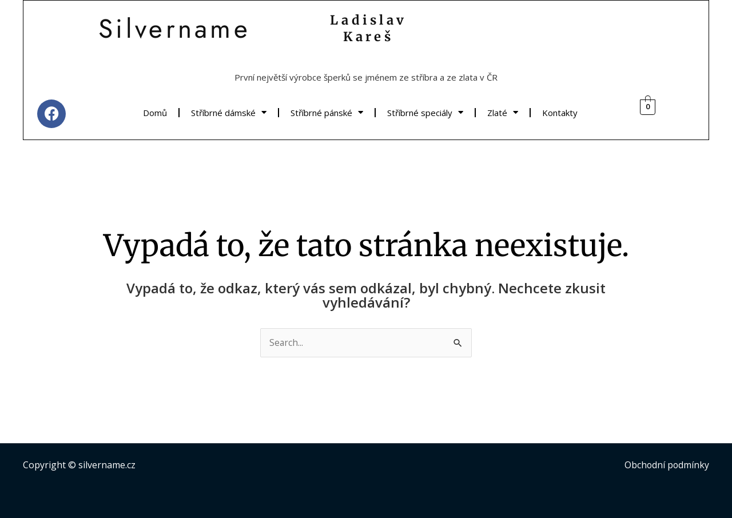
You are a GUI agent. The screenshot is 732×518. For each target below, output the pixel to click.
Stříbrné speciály (425, 112)
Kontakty (560, 112)
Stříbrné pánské (327, 112)
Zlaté (502, 112)
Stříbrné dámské (228, 112)
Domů (155, 112)
